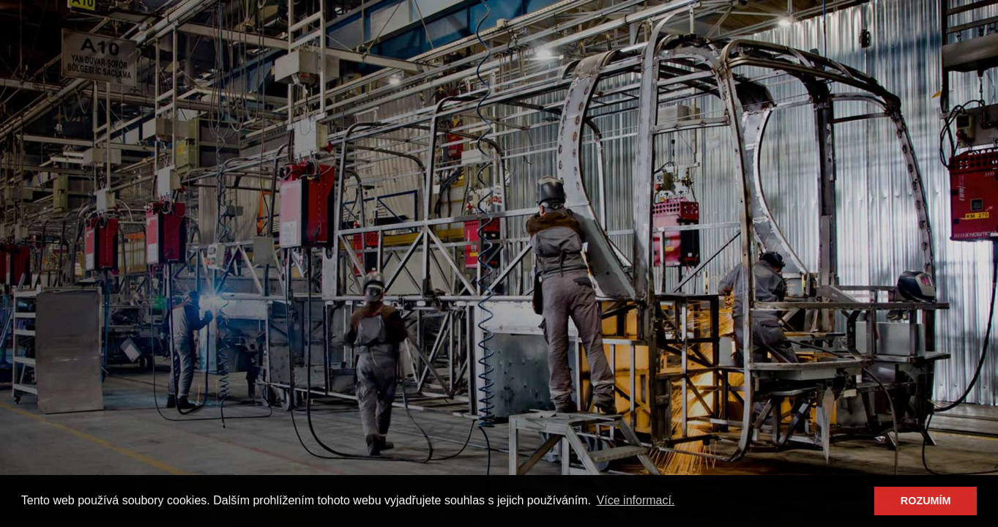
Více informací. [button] (636, 500)
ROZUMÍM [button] (926, 501)
